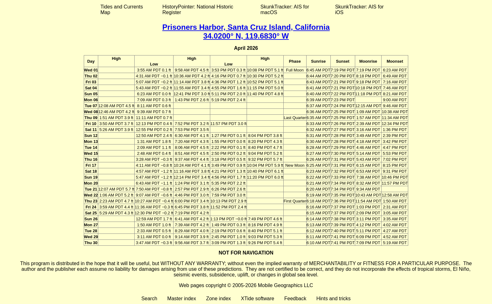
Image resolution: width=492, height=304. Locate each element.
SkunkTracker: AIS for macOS (284, 9)
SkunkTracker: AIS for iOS (359, 9)
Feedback (295, 298)
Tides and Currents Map (121, 9)
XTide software (257, 298)
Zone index (218, 298)
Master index (181, 298)
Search (149, 298)
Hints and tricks (333, 298)
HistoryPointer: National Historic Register (198, 9)
